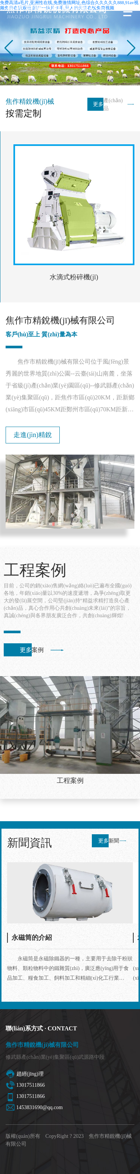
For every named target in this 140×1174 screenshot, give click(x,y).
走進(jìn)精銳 (32, 435)
